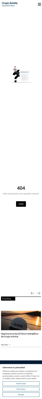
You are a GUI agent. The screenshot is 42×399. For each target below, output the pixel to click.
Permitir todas (21, 384)
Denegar (21, 395)
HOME (21, 204)
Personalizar (21, 389)
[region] (21, 381)
